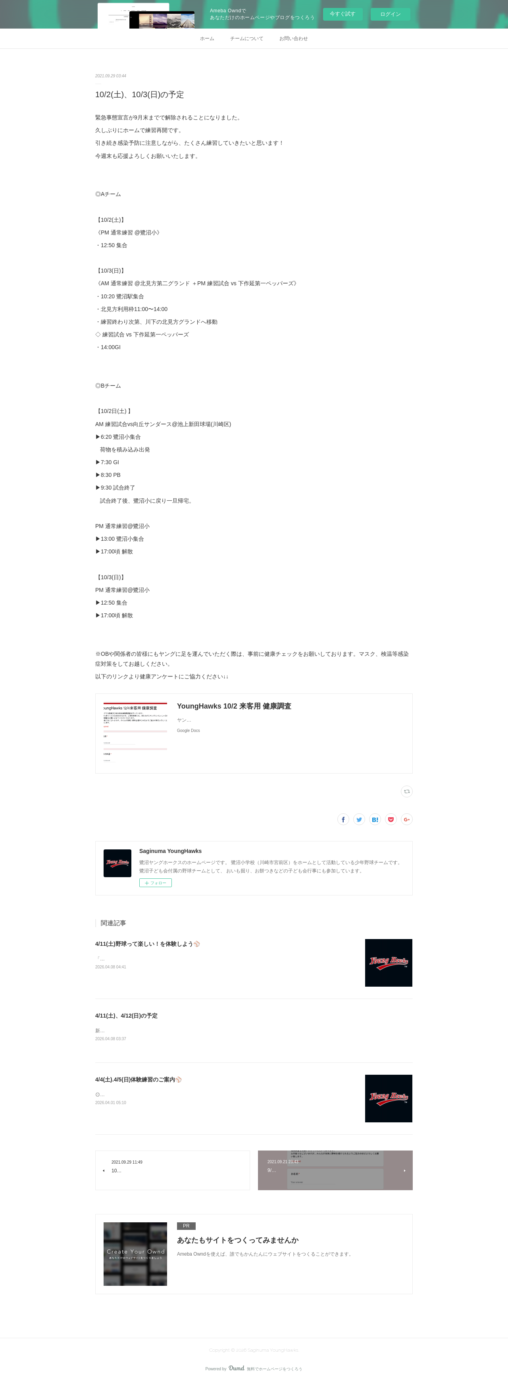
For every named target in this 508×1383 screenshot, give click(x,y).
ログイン (390, 14)
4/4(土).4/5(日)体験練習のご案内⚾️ (138, 1080)
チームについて (247, 38)
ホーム (207, 38)
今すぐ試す (343, 14)
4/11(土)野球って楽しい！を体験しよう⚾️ (147, 944)
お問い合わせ (293, 38)
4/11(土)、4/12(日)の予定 (126, 1015)
